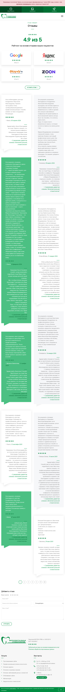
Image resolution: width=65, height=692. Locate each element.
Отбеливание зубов (9, 675)
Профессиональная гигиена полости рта (15, 664)
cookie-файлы (12, 688)
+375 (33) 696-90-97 (42, 670)
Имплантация (7, 678)
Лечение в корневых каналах (11, 670)
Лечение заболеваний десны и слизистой (15, 673)
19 (40, 582)
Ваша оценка (5, 595)
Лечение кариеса (8, 667)
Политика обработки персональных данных (41, 649)
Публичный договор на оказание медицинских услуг (43, 647)
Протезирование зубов (10, 661)
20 (44, 582)
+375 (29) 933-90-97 (42, 668)
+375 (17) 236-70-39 (42, 666)
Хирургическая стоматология (11, 681)
